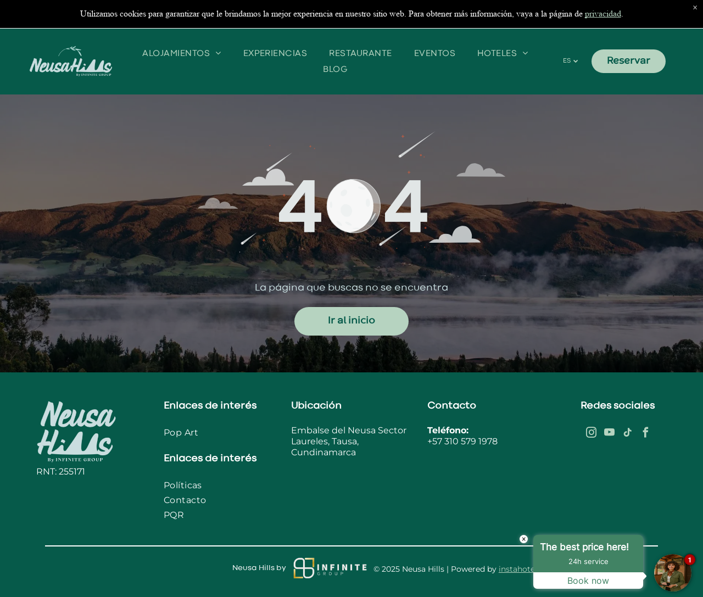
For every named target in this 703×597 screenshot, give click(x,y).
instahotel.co (523, 569)
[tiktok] (627, 434)
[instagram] (591, 434)
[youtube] (609, 434)
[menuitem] (181, 36)
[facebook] (645, 434)
